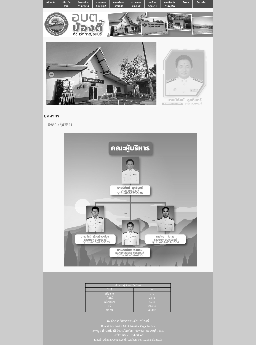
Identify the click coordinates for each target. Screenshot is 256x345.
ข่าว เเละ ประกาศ (136, 4)
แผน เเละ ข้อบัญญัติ (101, 4)
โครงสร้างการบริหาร (83, 4)
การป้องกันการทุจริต (169, 4)
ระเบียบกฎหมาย (152, 4)
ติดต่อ (186, 4)
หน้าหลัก (50, 4)
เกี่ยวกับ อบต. (66, 4)
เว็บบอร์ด (201, 4)
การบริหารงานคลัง (118, 4)
